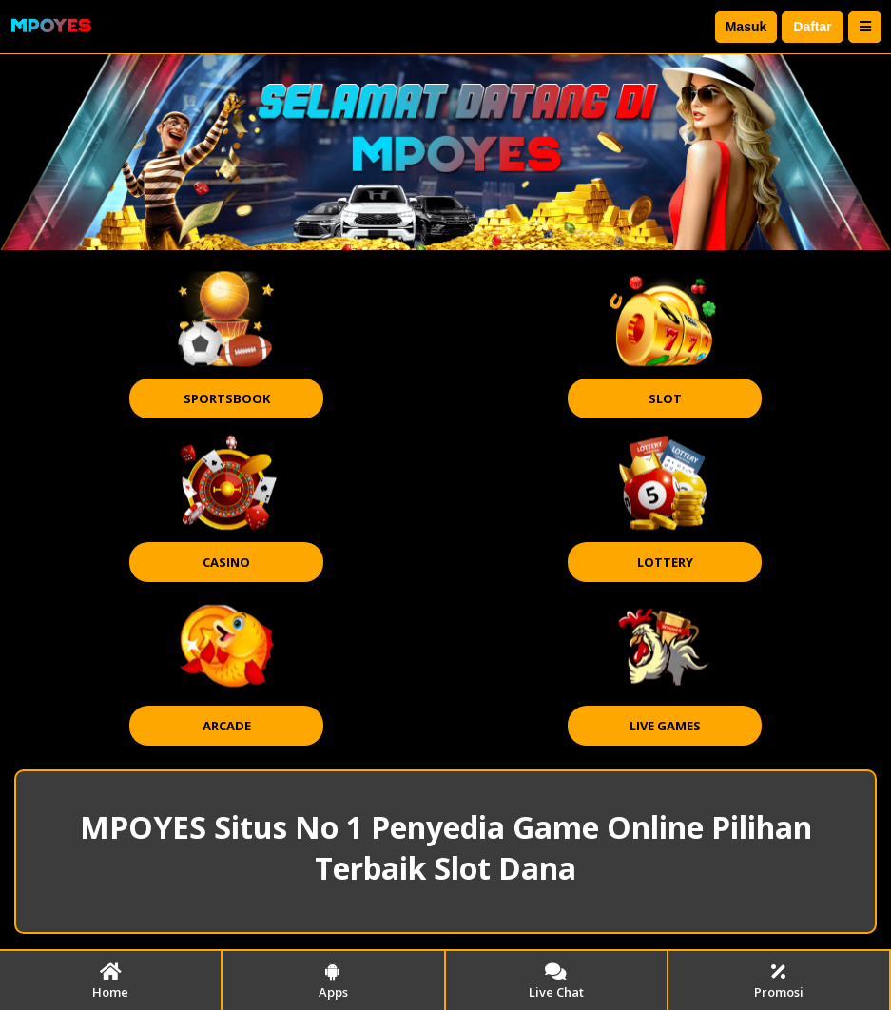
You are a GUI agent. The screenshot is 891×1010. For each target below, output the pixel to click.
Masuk (746, 26)
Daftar (812, 26)
